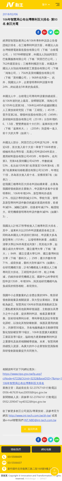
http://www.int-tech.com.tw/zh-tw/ (30, 415)
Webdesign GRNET (36, 478)
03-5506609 (15, 456)
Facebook (38, 32)
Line (56, 32)
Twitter (50, 32)
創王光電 (14, 4)
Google (44, 32)
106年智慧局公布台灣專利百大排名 (23, 383)
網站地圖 (46, 449)
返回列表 (33, 429)
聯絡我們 (16, 449)
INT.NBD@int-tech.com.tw (40, 420)
